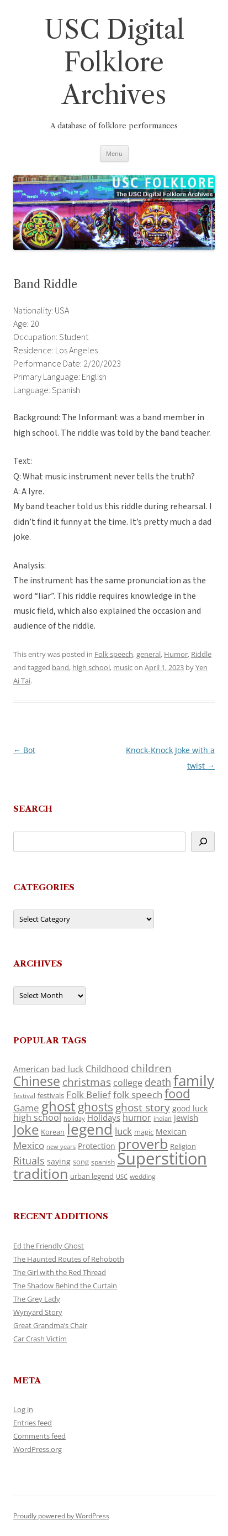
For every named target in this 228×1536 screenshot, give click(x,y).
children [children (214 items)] (151, 1068)
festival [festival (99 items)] (24, 1095)
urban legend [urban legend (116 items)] (92, 1176)
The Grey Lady (36, 1299)
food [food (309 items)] (177, 1093)
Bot (24, 750)
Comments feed (39, 1436)
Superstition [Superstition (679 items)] (162, 1158)
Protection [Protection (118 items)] (96, 1146)
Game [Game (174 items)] (26, 1107)
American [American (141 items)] (31, 1068)
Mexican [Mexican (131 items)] (171, 1131)
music (122, 667)
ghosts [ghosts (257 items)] (95, 1107)
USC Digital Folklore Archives (114, 62)
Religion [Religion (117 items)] (183, 1146)
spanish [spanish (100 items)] (103, 1161)
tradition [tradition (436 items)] (40, 1173)
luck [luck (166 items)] (123, 1131)
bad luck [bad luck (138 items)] (67, 1068)
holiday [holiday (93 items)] (74, 1118)
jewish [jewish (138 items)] (186, 1117)
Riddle (201, 654)
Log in (23, 1409)
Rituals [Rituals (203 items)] (29, 1160)
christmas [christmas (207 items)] (86, 1082)
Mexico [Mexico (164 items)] (28, 1145)
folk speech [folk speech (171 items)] (137, 1094)
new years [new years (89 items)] (61, 1146)
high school (91, 667)
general (148, 654)
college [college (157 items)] (127, 1083)
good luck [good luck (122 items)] (190, 1108)
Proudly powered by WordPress (61, 1516)
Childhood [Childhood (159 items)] (107, 1069)
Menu (114, 153)
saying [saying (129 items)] (59, 1161)
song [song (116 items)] (81, 1162)
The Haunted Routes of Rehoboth (68, 1259)
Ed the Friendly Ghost (48, 1246)
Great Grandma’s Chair (50, 1325)
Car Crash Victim (40, 1339)
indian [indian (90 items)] (162, 1118)
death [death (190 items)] (158, 1082)
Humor (176, 654)
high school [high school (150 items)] (37, 1117)
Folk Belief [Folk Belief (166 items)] (88, 1094)
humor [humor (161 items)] (137, 1117)
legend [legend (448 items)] (90, 1129)
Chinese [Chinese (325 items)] (36, 1081)
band (60, 667)
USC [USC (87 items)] (122, 1176)
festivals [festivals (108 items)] (51, 1095)
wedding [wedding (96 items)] (143, 1176)
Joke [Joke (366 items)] (26, 1129)
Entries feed (32, 1423)
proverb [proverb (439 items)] (143, 1143)
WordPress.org (37, 1449)
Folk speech (113, 654)
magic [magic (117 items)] (143, 1132)
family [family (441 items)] (193, 1080)
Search (32, 808)
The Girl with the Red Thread (59, 1272)
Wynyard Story (37, 1312)
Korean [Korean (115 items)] (53, 1132)
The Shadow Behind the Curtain (65, 1286)
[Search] (203, 842)
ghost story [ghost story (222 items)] (142, 1107)
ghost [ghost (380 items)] (58, 1106)
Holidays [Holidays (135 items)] (103, 1117)
